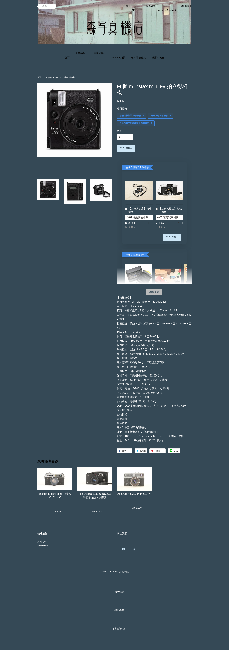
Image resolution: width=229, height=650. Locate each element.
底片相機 (99, 53)
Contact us (42, 546)
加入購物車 (172, 237)
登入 (128, 6)
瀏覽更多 (154, 292)
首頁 (67, 57)
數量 (119, 131)
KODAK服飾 (118, 57)
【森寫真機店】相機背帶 (138, 210)
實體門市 (41, 541)
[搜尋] (46, 6)
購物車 (188, 6)
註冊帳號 (150, 6)
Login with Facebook (166, 10)
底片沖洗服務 (138, 57)
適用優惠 (122, 108)
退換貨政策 (119, 628)
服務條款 (119, 592)
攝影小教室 (158, 57)
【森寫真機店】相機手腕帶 (169, 210)
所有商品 (81, 53)
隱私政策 (119, 610)
